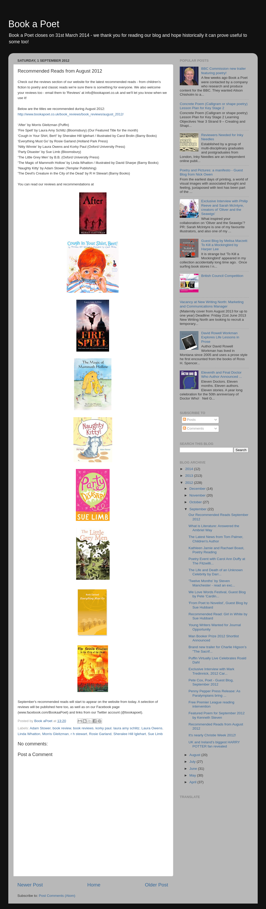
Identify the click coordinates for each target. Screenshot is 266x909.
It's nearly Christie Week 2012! (212, 735)
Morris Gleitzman (55, 734)
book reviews (83, 728)
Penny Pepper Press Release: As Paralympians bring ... (215, 693)
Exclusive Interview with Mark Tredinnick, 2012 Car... (211, 671)
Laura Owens (152, 728)
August (195, 755)
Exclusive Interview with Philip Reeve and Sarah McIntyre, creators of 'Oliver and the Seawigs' (224, 207)
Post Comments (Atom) (57, 896)
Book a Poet (33, 24)
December (198, 489)
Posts (189, 420)
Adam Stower (40, 728)
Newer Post (30, 884)
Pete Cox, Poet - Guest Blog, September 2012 (211, 682)
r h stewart (79, 734)
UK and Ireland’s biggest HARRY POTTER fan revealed (214, 744)
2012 (189, 483)
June (193, 769)
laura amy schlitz (127, 728)
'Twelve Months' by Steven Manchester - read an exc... (212, 583)
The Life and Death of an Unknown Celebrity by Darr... (216, 572)
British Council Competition (222, 276)
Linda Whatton (29, 734)
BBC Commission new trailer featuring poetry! (223, 71)
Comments (193, 428)
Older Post (156, 884)
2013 (189, 476)
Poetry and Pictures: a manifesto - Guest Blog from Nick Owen (211, 172)
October (196, 502)
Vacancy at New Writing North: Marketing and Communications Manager (212, 304)
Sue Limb (155, 734)
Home (93, 884)
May (193, 775)
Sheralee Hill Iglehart (129, 734)
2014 (189, 469)
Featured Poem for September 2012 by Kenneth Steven (217, 715)
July (193, 762)
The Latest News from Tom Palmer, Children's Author (216, 539)
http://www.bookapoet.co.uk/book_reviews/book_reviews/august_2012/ (71, 114)
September (198, 509)
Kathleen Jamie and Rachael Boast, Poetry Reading (216, 550)
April (193, 782)
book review (61, 728)
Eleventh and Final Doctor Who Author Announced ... (221, 374)
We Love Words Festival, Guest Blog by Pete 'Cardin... (217, 594)
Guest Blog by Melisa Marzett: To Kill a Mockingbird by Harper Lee (224, 245)
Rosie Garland (100, 734)
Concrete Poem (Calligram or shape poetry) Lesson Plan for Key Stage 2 (214, 106)
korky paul (103, 728)
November (198, 495)
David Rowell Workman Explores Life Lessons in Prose (220, 337)
